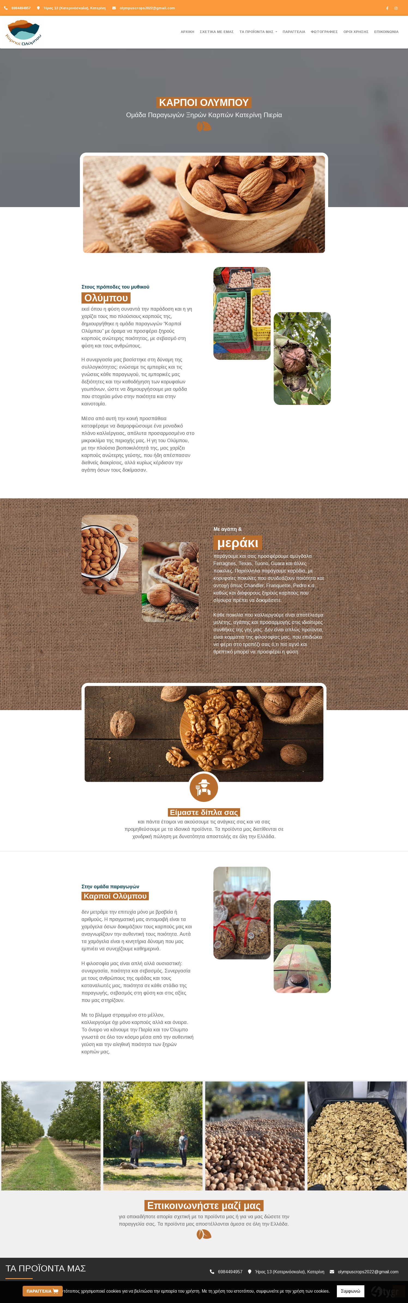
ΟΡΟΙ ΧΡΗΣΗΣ (356, 32)
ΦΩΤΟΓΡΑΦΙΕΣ (324, 32)
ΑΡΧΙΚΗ (187, 32)
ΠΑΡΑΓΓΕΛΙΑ (294, 32)
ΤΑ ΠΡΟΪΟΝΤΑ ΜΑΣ (257, 32)
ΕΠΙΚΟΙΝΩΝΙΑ (386, 32)
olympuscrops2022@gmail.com (147, 8)
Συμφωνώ (350, 1291)
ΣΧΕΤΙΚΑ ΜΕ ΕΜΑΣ (217, 32)
